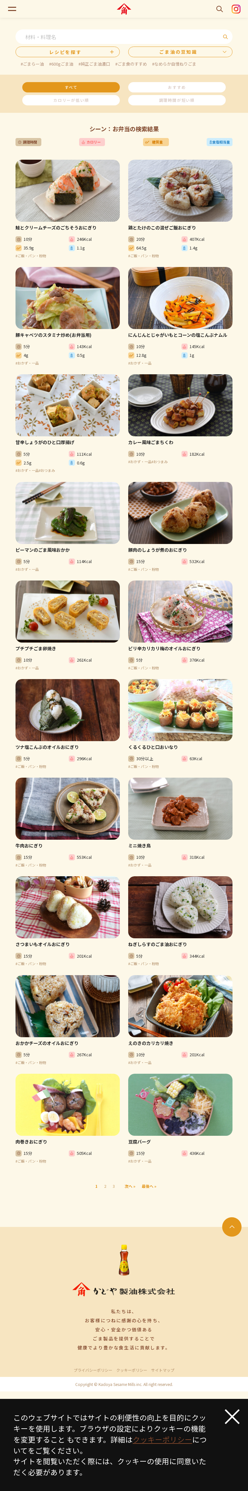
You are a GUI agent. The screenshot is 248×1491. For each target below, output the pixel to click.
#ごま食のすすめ (131, 64)
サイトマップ (162, 1370)
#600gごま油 (61, 64)
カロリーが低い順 (71, 100)
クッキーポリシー (131, 1370)
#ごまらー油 (32, 64)
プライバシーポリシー (93, 1370)
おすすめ (177, 87)
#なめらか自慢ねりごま (174, 64)
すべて (71, 87)
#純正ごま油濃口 (94, 64)
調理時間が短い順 (177, 100)
